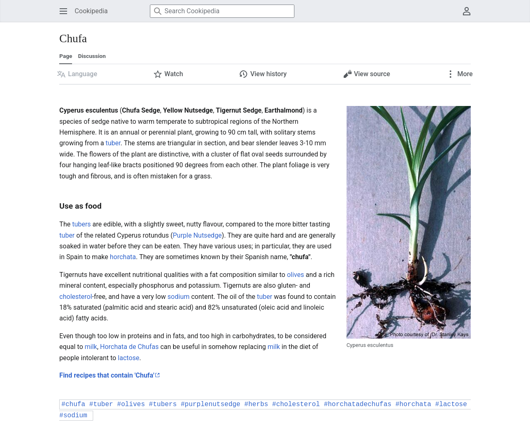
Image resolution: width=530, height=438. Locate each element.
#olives (131, 404)
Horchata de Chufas (129, 347)
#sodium (73, 415)
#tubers (163, 404)
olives (295, 275)
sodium (179, 297)
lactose (129, 358)
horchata (123, 257)
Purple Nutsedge (197, 235)
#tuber (101, 404)
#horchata (413, 404)
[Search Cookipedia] (222, 11)
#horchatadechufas (357, 404)
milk (90, 347)
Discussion (92, 56)
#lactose (451, 404)
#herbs (256, 404)
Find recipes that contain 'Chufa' (106, 375)
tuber (113, 143)
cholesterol (75, 297)
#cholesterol (296, 404)
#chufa (73, 404)
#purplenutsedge (210, 404)
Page (65, 56)
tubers (81, 224)
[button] (77, 74)
